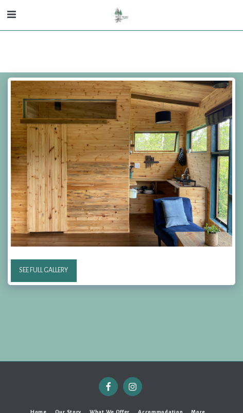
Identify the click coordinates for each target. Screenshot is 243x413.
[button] (11, 15)
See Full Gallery (43, 270)
